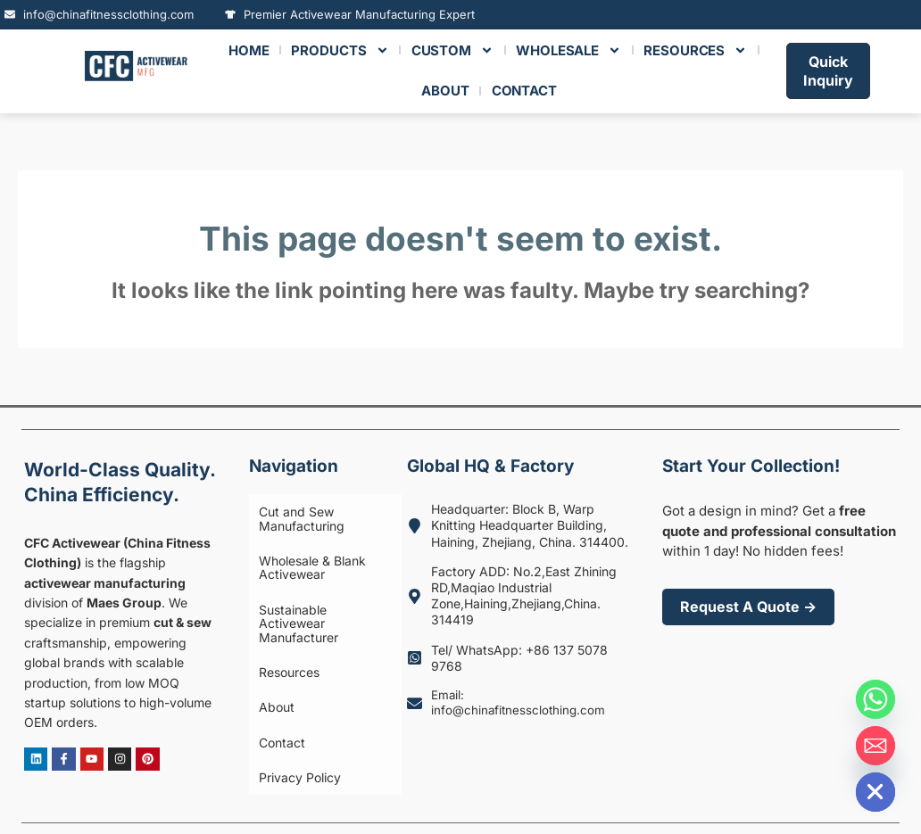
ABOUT (445, 90)
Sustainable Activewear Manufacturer (318, 589)
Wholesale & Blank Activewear (303, 551)
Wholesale (568, 50)
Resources (280, 621)
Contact (273, 669)
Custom (452, 50)
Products (339, 50)
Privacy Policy (291, 694)
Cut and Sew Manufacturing (293, 513)
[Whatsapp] (875, 699)
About (268, 645)
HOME (249, 50)
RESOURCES (695, 50)
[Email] (875, 745)
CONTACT (524, 90)
